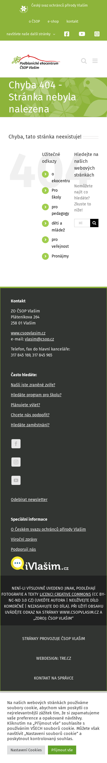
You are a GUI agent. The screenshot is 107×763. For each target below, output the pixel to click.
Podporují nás (23, 549)
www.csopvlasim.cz (28, 333)
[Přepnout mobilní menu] (95, 61)
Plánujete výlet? (25, 405)
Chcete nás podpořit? (30, 415)
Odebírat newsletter (29, 499)
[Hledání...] (82, 223)
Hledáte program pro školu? (36, 395)
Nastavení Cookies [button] (26, 750)
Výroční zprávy (24, 539)
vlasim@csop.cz (39, 339)
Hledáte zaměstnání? (30, 425)
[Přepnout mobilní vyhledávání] (84, 61)
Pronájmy (60, 256)
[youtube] (16, 480)
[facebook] (16, 443)
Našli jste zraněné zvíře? (33, 385)
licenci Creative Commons (65, 594)
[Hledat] (94, 223)
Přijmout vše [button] (62, 750)
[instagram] (16, 462)
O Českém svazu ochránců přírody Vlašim (48, 529)
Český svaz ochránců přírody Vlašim (53, 5)
